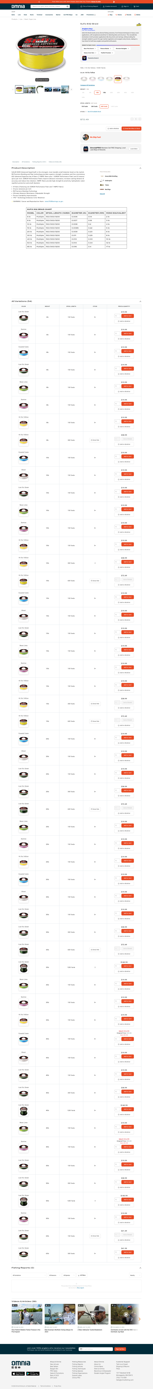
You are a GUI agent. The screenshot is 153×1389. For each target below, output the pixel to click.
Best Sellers (54, 1366)
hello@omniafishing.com (124, 1380)
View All (102, 194)
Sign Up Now (120, 1349)
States (119, 15)
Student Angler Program (102, 1373)
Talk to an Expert (122, 1364)
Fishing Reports (77, 1364)
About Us (97, 1364)
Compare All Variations (87, 85)
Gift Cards (53, 1378)
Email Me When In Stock (131, 128)
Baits (13, 15)
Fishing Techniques (79, 1369)
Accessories (49, 15)
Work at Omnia (99, 1369)
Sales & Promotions (57, 1373)
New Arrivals (54, 1364)
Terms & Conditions (45, 1386)
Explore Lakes (77, 1375)
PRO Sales (53, 1371)
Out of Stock (127, 439)
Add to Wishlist (113, 128)
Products (14, 19)
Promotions (91, 15)
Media (137, 15)
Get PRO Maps (68, 15)
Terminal (39, 15)
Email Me (95, 440)
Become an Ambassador (102, 1371)
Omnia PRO (76, 1378)
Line (19, 15)
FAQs (118, 1369)
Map (110, 15)
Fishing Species (77, 1371)
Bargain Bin (54, 1369)
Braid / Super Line (30, 19)
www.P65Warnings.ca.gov (54, 201)
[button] (76, 168)
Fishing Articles (77, 1366)
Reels (32, 15)
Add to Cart (128, 316)
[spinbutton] (117, 316)
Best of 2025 (54, 1375)
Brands (128, 15)
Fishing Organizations (79, 1373)
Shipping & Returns (122, 1366)
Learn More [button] (133, 149)
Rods (25, 15)
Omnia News (98, 1366)
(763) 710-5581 (121, 1378)
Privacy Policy (57, 1386)
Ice (76, 15)
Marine (58, 15)
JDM (82, 15)
